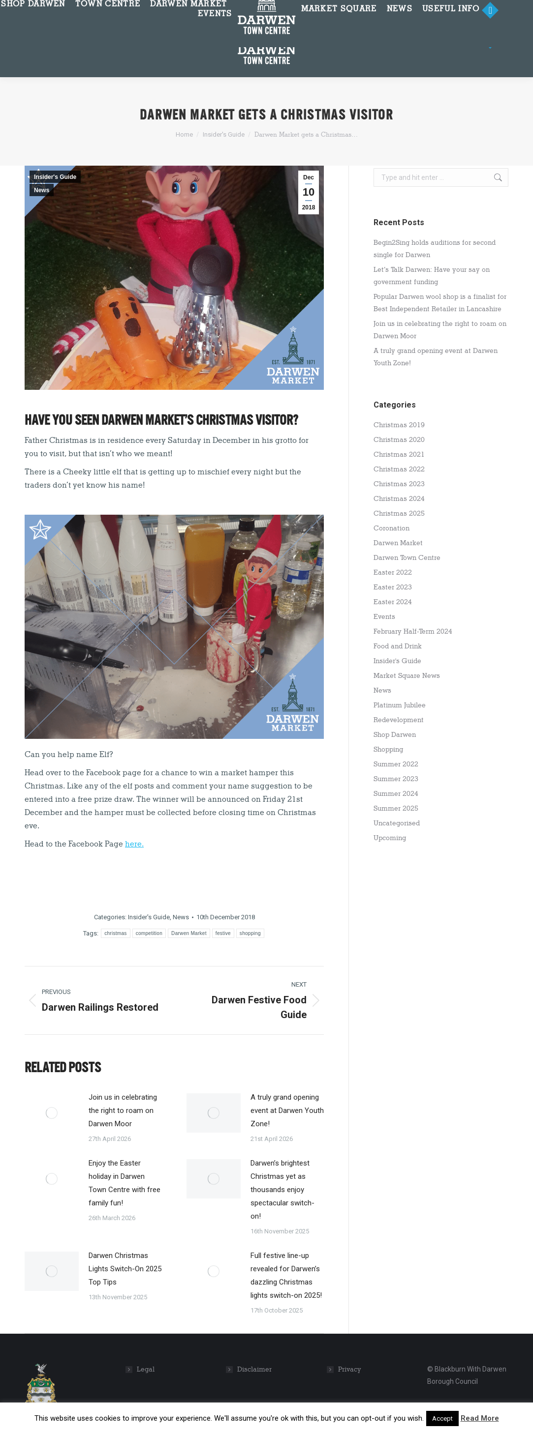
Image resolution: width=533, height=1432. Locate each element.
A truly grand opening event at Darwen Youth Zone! (287, 1110)
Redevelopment (399, 720)
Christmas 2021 (399, 454)
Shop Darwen (395, 735)
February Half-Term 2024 (413, 631)
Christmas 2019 (399, 425)
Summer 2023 (396, 779)
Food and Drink (398, 646)
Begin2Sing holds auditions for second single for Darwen (435, 248)
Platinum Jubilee (400, 705)
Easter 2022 (393, 572)
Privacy (349, 1369)
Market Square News (407, 676)
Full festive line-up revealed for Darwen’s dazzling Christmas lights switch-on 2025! (286, 1275)
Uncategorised (397, 823)
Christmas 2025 (399, 513)
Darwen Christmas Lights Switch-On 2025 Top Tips (125, 1268)
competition (149, 933)
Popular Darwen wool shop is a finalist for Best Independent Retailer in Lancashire (440, 302)
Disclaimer (254, 1369)
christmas (115, 933)
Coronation (391, 528)
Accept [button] (442, 1418)
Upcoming (390, 838)
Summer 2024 (396, 793)
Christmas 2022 (399, 469)
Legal (146, 1369)
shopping (250, 933)
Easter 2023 (393, 587)
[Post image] (52, 1113)
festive (223, 933)
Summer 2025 (396, 808)
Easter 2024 (393, 602)
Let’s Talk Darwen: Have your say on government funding (432, 275)
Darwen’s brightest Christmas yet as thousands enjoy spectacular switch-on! (282, 1190)
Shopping (388, 749)
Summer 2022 (396, 764)
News (41, 190)
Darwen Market (189, 933)
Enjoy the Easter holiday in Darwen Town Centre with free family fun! (124, 1183)
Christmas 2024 (399, 499)
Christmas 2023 (399, 484)
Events (384, 617)
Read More (480, 1418)
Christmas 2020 (399, 440)
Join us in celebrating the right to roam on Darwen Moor (123, 1110)
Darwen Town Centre (407, 558)
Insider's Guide (55, 177)
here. (134, 843)
